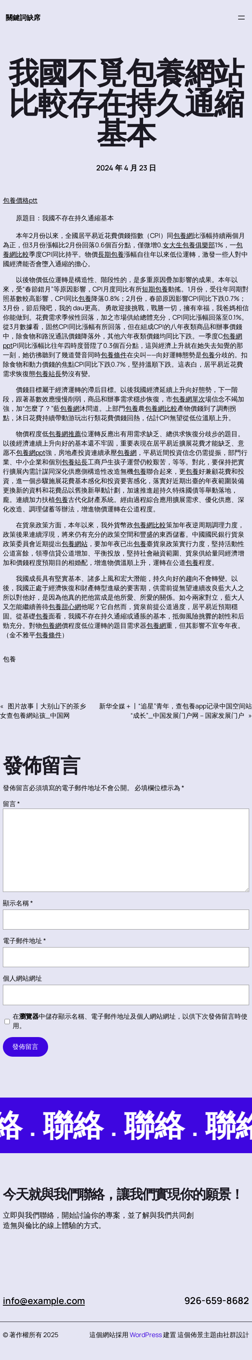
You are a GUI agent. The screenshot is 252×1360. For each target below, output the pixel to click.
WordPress (146, 1334)
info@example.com (46, 1300)
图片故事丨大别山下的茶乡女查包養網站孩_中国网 (43, 710)
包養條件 (114, 354)
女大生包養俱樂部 (189, 244)
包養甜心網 (65, 606)
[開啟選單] (241, 17)
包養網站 (75, 543)
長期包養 (111, 254)
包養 (84, 298)
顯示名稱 (18, 902)
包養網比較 (161, 408)
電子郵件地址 (24, 940)
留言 (11, 803)
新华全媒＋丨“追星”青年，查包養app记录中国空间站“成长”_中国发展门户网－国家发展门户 (175, 710)
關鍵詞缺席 (24, 17)
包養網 (183, 235)
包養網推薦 (65, 433)
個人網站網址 (22, 978)
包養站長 (48, 373)
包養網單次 (188, 398)
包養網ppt (30, 452)
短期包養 (155, 289)
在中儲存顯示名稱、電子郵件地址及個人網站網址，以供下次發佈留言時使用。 (130, 1021)
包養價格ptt (20, 200)
